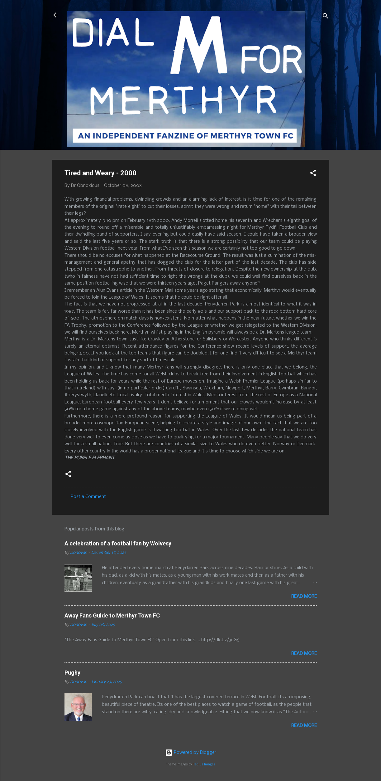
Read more (304, 596)
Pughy (72, 672)
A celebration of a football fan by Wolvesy (117, 543)
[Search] (325, 17)
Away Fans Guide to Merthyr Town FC (112, 615)
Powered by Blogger (190, 752)
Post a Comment (88, 496)
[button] (313, 174)
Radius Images (204, 764)
